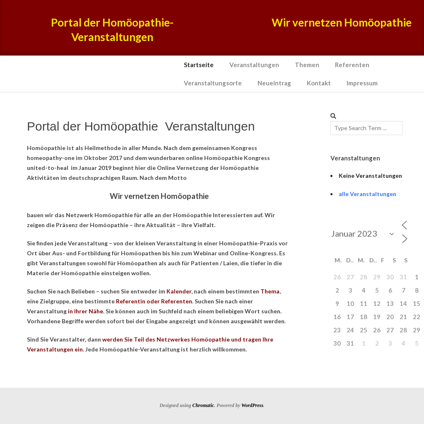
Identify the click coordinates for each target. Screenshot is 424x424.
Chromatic (203, 405)
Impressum (362, 83)
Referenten (352, 64)
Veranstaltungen (254, 64)
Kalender (178, 291)
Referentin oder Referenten (154, 301)
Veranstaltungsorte (213, 83)
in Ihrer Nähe (85, 311)
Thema (269, 291)
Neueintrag (274, 83)
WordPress (252, 405)
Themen (307, 64)
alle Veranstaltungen (367, 193)
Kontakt (319, 83)
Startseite (199, 64)
